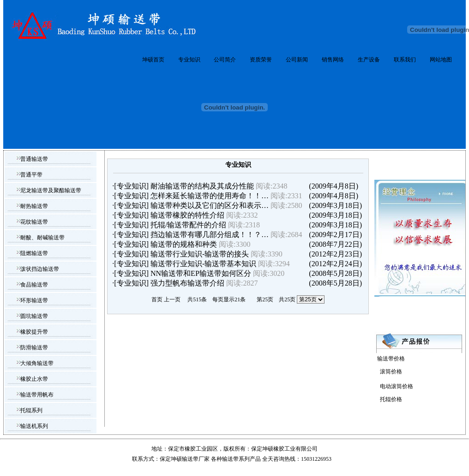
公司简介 (225, 59)
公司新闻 (297, 59)
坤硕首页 (153, 59)
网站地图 (441, 59)
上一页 (172, 299)
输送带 (230, 459)
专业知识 (189, 59)
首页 (156, 299)
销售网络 (333, 59)
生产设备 (369, 59)
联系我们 (405, 59)
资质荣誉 (261, 59)
